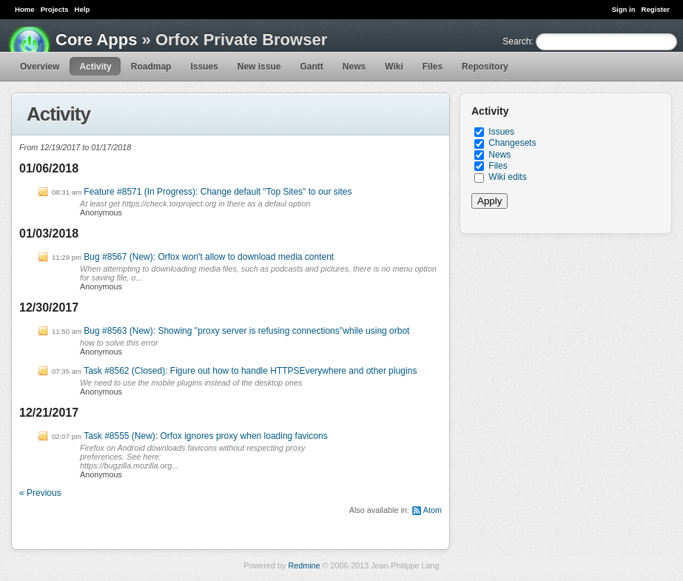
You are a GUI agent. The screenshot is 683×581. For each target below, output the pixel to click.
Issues (204, 66)
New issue (259, 66)
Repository (485, 66)
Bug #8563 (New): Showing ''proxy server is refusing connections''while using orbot (246, 331)
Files (433, 66)
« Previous (40, 493)
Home (25, 9)
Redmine (304, 565)
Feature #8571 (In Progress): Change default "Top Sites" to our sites (217, 192)
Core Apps (96, 39)
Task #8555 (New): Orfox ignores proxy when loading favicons (206, 436)
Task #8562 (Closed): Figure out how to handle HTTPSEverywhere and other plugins (250, 371)
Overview (39, 66)
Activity (95, 66)
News (354, 66)
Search (516, 41)
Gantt (311, 66)
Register (656, 9)
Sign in (624, 9)
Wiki (394, 66)
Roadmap (151, 66)
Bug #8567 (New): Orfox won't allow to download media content (209, 257)
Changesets (512, 143)
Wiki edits (507, 177)
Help (82, 9)
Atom (432, 510)
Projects (55, 9)
